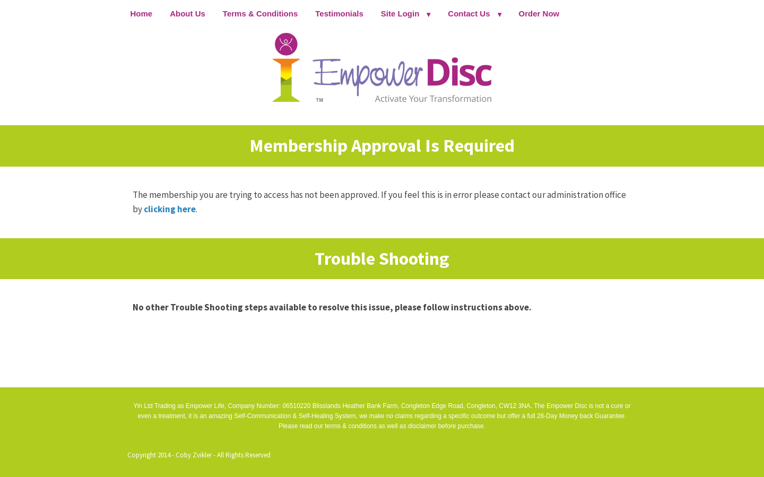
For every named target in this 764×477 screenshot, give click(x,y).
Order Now (539, 13)
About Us (187, 13)
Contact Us (469, 13)
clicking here (170, 209)
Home (142, 13)
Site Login (400, 13)
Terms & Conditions (260, 13)
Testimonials (339, 13)
